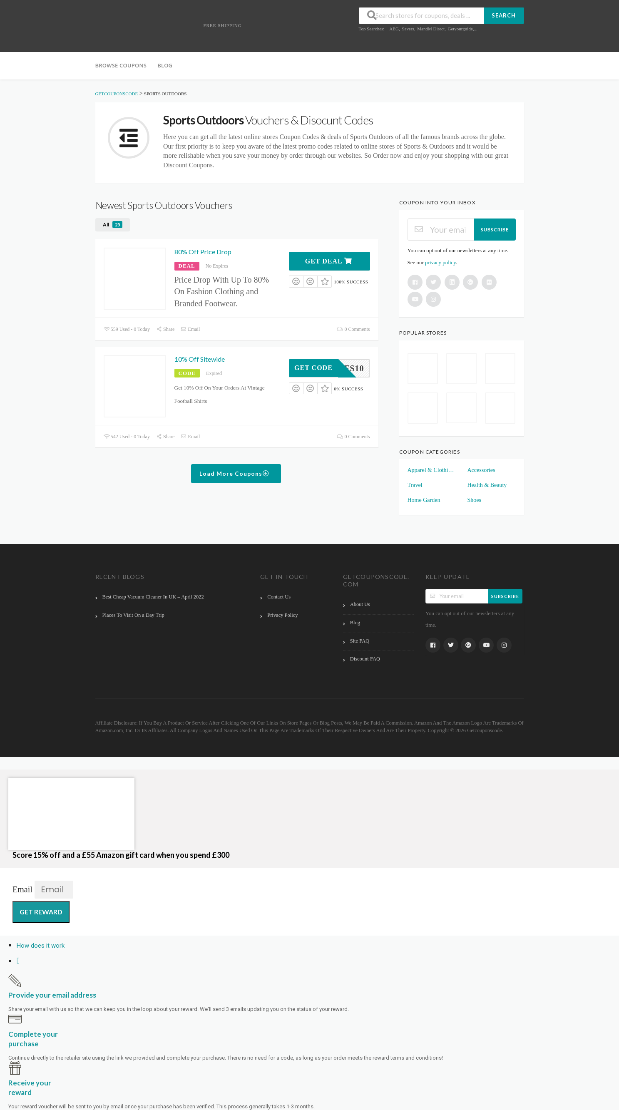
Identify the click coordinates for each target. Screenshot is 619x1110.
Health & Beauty (487, 485)
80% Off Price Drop (202, 252)
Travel (415, 485)
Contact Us (279, 597)
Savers (408, 28)
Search (504, 15)
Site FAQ (360, 641)
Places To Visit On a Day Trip (133, 615)
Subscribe (495, 229)
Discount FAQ (365, 659)
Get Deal (328, 261)
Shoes (474, 500)
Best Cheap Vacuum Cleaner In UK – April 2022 (153, 597)
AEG (394, 28)
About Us (360, 604)
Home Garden (424, 500)
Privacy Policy (282, 615)
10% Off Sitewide (199, 359)
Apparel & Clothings (432, 470)
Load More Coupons (234, 473)
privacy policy (440, 262)
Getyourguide (459, 28)
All (112, 224)
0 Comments (353, 329)
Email (190, 329)
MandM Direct (431, 28)
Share (165, 329)
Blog (164, 65)
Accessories (481, 470)
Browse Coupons (121, 65)
